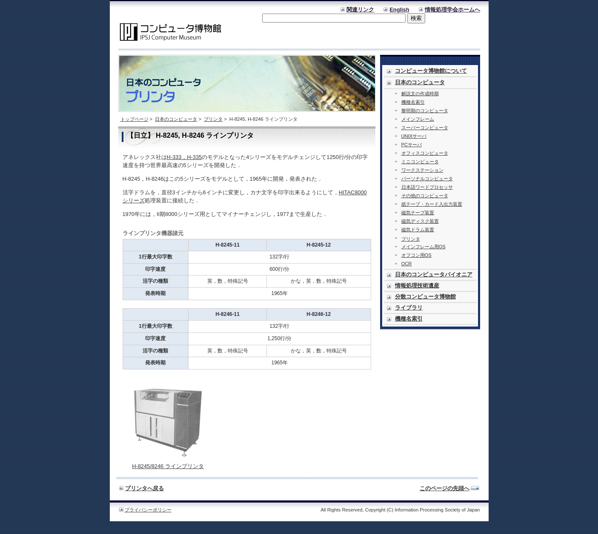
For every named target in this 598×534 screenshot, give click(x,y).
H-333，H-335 (184, 157)
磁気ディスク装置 (420, 221)
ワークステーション (422, 170)
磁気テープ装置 (417, 212)
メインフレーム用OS (423, 246)
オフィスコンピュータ (424, 153)
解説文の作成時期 (420, 93)
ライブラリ (409, 307)
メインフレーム (417, 119)
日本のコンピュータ (176, 119)
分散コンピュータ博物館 (425, 296)
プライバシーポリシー (148, 509)
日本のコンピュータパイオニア (433, 274)
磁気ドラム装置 (417, 229)
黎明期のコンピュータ (424, 110)
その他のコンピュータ (424, 195)
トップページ (134, 119)
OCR (406, 263)
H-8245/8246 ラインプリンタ (168, 466)
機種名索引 (413, 102)
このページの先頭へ (444, 488)
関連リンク (360, 9)
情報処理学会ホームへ (452, 9)
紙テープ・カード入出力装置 (431, 204)
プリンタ (213, 119)
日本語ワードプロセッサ (427, 187)
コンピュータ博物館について (431, 71)
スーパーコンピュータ (424, 127)
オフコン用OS (416, 255)
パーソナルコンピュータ (427, 178)
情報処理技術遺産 (417, 285)
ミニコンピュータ (420, 161)
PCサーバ (411, 144)
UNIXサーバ (414, 136)
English (399, 9)
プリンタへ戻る (144, 488)
